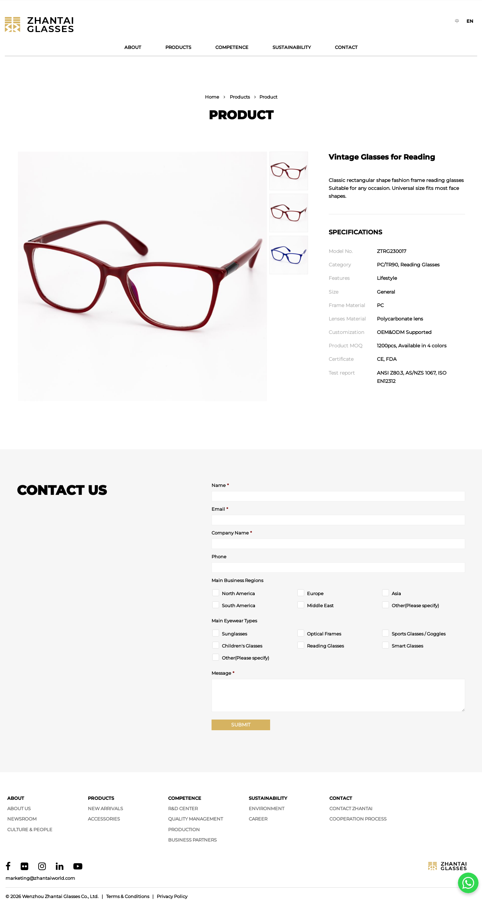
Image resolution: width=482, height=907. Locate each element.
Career (258, 819)
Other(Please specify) (415, 605)
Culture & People (29, 829)
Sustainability (292, 47)
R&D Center (183, 808)
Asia (396, 593)
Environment (266, 808)
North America (238, 593)
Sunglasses (234, 634)
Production (184, 829)
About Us (19, 808)
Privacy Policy (172, 896)
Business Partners (192, 840)
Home (212, 97)
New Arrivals (105, 808)
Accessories (104, 819)
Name (220, 485)
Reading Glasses (325, 646)
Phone (219, 556)
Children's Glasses (242, 646)
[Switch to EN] (470, 21)
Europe (315, 593)
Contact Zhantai (350, 808)
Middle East (320, 605)
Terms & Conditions (127, 896)
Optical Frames (324, 634)
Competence (231, 47)
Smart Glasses (407, 646)
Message (223, 673)
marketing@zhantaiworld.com (40, 878)
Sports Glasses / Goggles (418, 634)
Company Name (232, 533)
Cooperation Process (358, 819)
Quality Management (195, 819)
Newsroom (22, 819)
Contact (346, 47)
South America (238, 605)
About (132, 47)
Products (178, 47)
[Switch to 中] (457, 21)
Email (220, 509)
